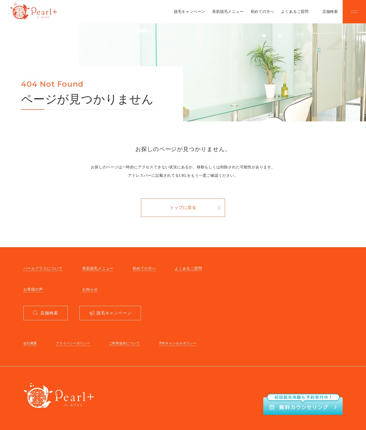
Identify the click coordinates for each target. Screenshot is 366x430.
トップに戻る (183, 207)
